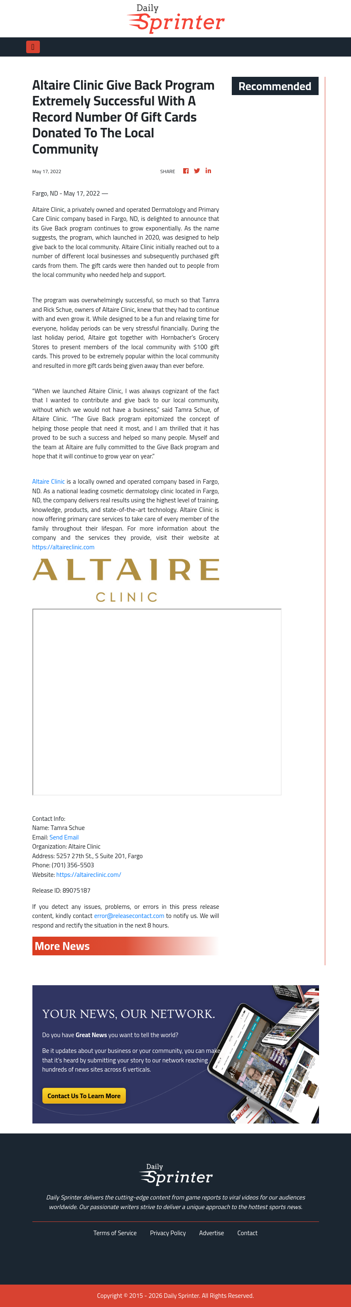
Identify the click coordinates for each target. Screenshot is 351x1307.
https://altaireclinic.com (63, 547)
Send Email (64, 837)
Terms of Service (115, 1233)
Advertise (211, 1233)
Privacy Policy (168, 1233)
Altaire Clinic (48, 481)
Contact (247, 1233)
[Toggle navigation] (33, 47)
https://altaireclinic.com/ (88, 875)
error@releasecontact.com (129, 916)
